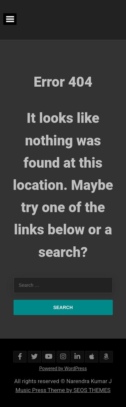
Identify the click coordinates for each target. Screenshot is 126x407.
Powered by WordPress (63, 368)
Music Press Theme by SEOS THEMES (63, 390)
